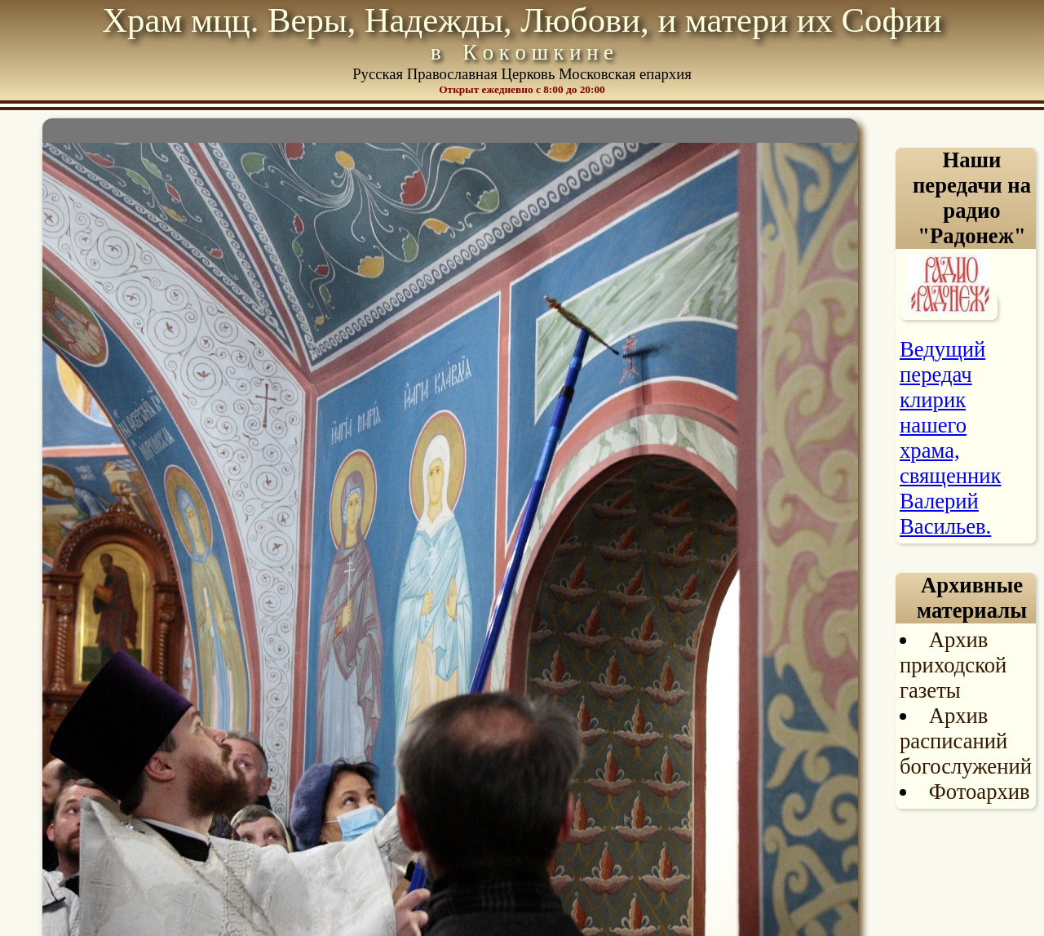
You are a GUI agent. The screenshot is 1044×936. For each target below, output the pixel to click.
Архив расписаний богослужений (966, 741)
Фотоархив (979, 791)
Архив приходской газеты (953, 665)
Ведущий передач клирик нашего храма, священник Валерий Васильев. (950, 438)
